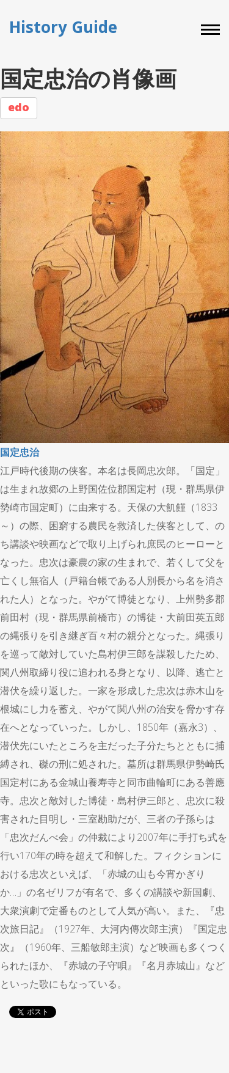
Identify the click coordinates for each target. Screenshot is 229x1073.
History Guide (63, 27)
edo (18, 107)
